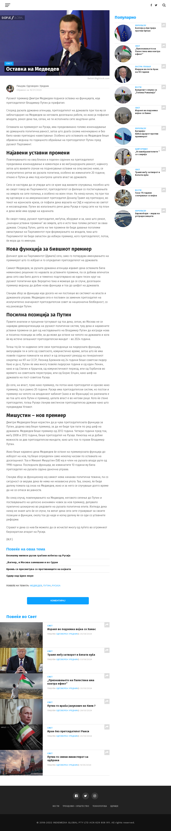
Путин (47, 585)
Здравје (114, 806)
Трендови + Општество (76, 806)
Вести (56, 806)
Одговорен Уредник (67, 634)
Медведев (36, 585)
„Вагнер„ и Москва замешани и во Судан (32, 562)
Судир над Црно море (19, 575)
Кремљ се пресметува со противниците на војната (38, 569)
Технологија (99, 806)
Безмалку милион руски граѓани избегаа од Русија (38, 555)
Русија (56, 585)
